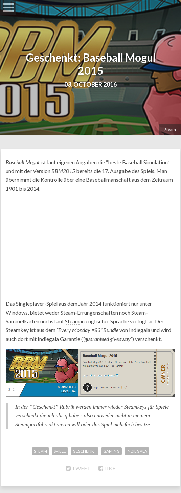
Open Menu (8, 7)
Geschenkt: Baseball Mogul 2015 (91, 64)
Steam (170, 129)
